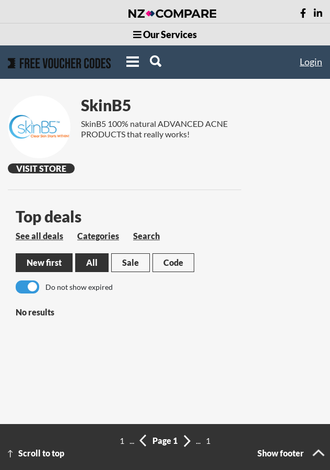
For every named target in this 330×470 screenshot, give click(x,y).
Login (311, 61)
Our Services (165, 34)
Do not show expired (79, 287)
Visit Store (41, 168)
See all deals (39, 236)
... (131, 440)
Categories (98, 236)
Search (146, 236)
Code (173, 262)
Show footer (280, 453)
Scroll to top (41, 453)
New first (44, 262)
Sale (130, 262)
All (92, 262)
